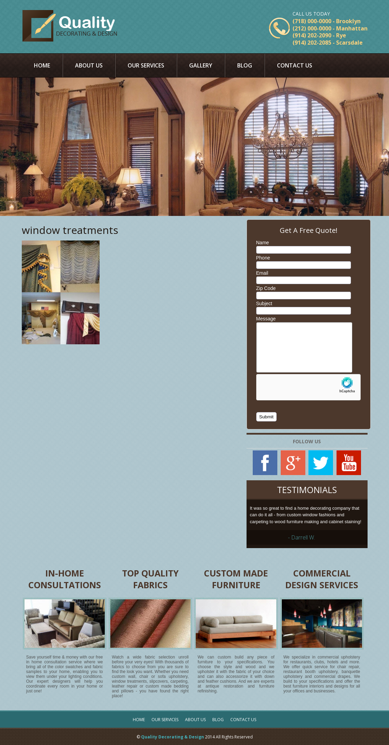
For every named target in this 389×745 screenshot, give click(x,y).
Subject (264, 303)
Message (266, 318)
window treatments (70, 230)
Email (262, 273)
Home (42, 65)
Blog (244, 65)
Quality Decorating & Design (172, 737)
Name (262, 242)
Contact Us (294, 65)
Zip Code (266, 288)
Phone (263, 258)
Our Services (146, 65)
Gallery (200, 65)
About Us (89, 65)
